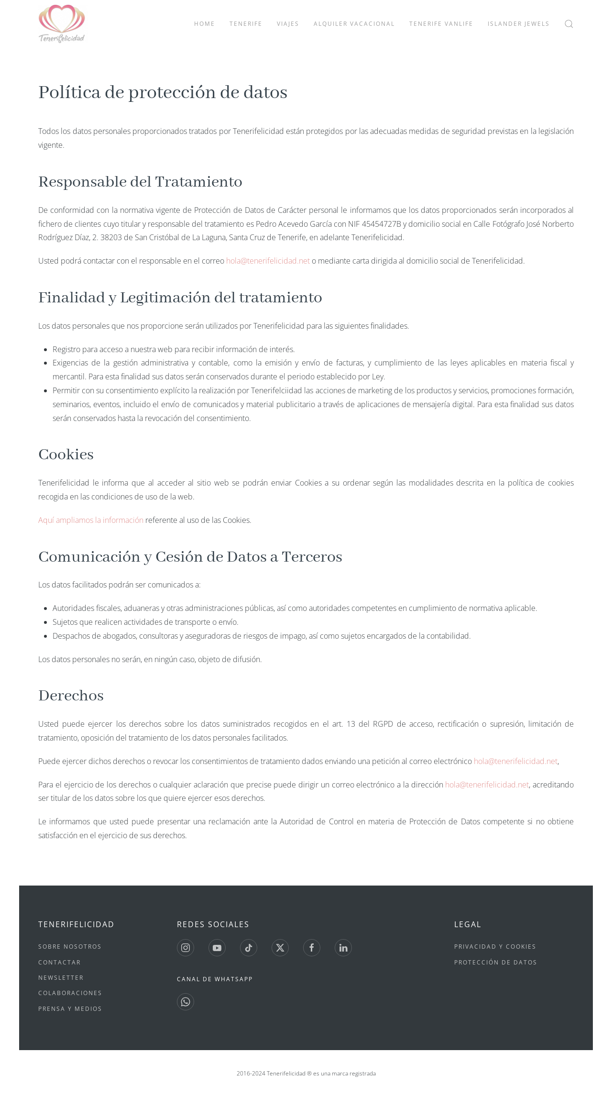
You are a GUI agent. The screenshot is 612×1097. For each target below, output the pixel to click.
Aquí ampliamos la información (91, 520)
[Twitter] (280, 947)
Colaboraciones (70, 993)
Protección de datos (495, 962)
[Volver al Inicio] (63, 24)
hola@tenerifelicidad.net (268, 260)
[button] (569, 24)
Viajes (288, 24)
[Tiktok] (248, 947)
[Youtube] (217, 947)
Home (204, 24)
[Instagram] (185, 947)
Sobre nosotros (70, 946)
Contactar (59, 962)
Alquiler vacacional (354, 24)
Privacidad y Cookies (495, 946)
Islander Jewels (519, 24)
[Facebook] (311, 947)
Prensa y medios (70, 1009)
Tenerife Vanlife (441, 24)
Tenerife (246, 24)
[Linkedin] (343, 947)
